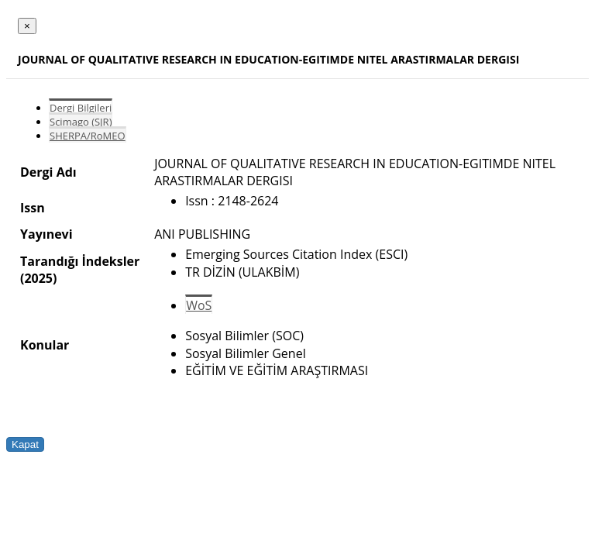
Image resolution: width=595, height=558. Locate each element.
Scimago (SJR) (81, 122)
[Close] (27, 26)
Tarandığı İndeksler (79, 261)
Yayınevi (46, 234)
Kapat (25, 444)
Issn (32, 207)
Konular (44, 344)
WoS (199, 305)
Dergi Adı (48, 172)
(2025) (38, 278)
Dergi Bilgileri (81, 108)
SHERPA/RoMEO (88, 136)
